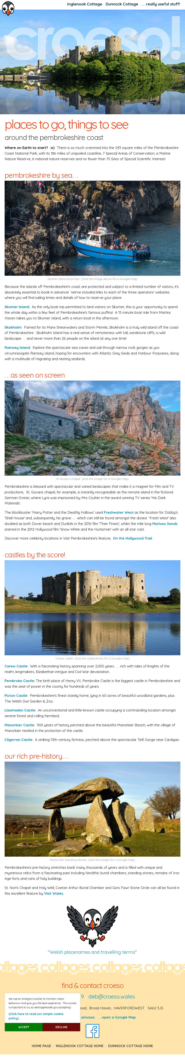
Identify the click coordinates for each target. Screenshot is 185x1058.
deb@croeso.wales (111, 996)
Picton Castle (16, 695)
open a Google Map (119, 1017)
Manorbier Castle (19, 725)
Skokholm (13, 327)
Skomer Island (17, 307)
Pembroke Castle (19, 680)
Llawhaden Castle (20, 710)
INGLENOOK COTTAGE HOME (79, 1046)
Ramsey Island (17, 347)
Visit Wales (53, 893)
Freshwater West (119, 512)
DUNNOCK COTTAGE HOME (130, 1046)
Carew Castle (16, 666)
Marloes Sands (165, 523)
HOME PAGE (41, 1046)
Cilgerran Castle (18, 739)
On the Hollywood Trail (132, 538)
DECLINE (61, 1027)
